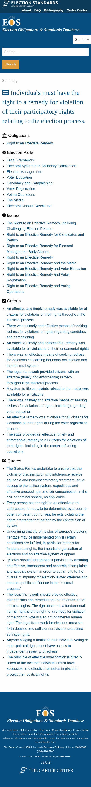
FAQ (37, 10)
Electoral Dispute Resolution (29, 206)
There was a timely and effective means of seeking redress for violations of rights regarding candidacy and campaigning (47, 331)
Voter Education (19, 177)
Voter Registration (21, 189)
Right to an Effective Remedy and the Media (42, 263)
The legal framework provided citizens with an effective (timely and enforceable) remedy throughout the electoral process (43, 377)
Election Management (24, 172)
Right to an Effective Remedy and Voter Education (46, 269)
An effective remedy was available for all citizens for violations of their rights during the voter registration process (47, 422)
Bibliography (54, 10)
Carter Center (77, 10)
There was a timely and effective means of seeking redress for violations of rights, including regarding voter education (47, 405)
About (26, 10)
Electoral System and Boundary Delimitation (41, 166)
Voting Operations (21, 194)
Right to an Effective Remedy (30, 143)
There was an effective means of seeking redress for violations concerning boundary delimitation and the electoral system (47, 360)
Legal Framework (20, 160)
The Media (15, 200)
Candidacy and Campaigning (29, 183)
